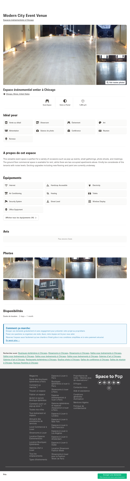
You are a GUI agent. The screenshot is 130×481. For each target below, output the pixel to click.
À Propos (77, 384)
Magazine (33, 376)
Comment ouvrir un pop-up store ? (37, 405)
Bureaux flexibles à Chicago (25, 362)
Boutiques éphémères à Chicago (32, 353)
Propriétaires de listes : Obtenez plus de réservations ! (82, 378)
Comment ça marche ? (35, 386)
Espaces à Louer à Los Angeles (59, 432)
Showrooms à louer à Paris (60, 390)
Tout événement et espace (37, 414)
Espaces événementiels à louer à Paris (59, 397)
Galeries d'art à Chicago (110, 356)
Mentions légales (80, 402)
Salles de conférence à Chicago (95, 359)
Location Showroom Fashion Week (60, 449)
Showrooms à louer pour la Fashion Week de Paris (60, 456)
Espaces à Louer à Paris (59, 377)
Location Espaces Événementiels (37, 437)
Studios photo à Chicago (69, 359)
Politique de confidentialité (79, 407)
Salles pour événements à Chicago (105, 353)
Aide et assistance (81, 391)
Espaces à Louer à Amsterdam (59, 438)
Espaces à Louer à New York (59, 420)
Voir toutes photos (115, 82)
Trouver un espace (37, 391)
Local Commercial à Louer (38, 428)
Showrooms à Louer (38, 433)
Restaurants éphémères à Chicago (41, 359)
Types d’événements (38, 459)
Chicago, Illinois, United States (18, 94)
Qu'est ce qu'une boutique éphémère (37, 399)
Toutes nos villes (36, 409)
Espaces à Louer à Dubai (59, 443)
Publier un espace (37, 394)
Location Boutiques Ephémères (37, 443)
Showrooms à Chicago (58, 353)
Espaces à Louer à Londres (59, 414)
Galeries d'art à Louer (36, 449)
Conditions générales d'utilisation (78, 396)
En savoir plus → (13, 340)
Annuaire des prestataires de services (36, 421)
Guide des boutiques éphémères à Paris (38, 380)
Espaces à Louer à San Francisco (59, 426)
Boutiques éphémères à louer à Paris (60, 383)
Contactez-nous (80, 387)
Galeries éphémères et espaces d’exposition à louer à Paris (60, 406)
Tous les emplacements (35, 455)
